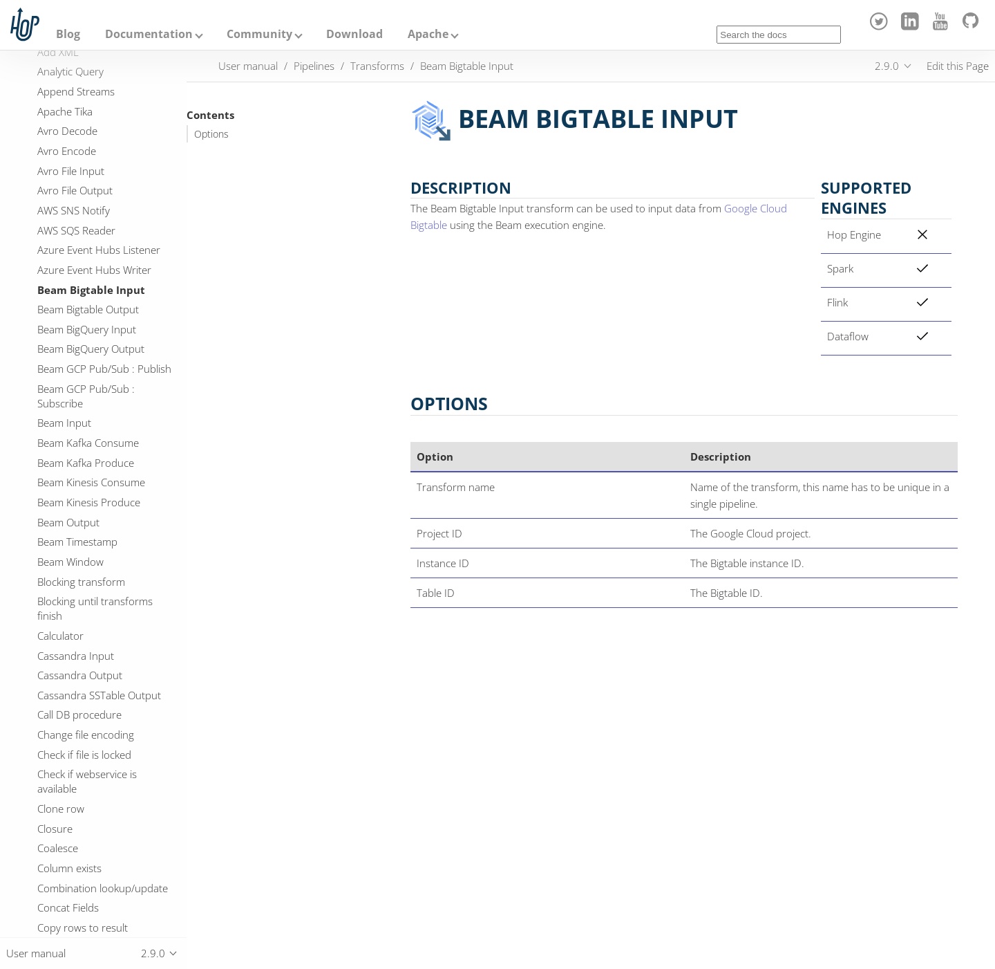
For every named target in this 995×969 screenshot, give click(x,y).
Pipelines (314, 66)
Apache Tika (65, 111)
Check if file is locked (84, 754)
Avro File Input (70, 170)
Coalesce (57, 848)
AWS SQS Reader (76, 230)
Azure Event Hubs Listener (98, 249)
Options (211, 134)
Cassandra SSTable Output (99, 695)
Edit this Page (958, 66)
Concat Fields (68, 907)
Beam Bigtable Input (91, 289)
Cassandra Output (79, 675)
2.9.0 (887, 66)
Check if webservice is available (87, 781)
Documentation (149, 33)
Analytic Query (70, 71)
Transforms (377, 66)
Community (259, 33)
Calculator (60, 635)
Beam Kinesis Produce (88, 502)
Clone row (60, 808)
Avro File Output (75, 190)
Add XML (58, 51)
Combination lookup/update (102, 888)
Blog (68, 33)
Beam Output (68, 522)
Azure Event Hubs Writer (94, 269)
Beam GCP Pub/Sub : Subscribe (86, 396)
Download (354, 33)
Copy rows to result (82, 927)
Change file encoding (85, 734)
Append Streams (76, 91)
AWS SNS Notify (73, 210)
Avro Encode (66, 150)
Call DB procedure (79, 714)
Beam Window (70, 561)
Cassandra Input (75, 655)
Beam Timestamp (77, 541)
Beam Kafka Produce (85, 462)
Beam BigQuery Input (86, 329)
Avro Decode (67, 130)
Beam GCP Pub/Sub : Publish (104, 368)
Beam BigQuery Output (90, 348)
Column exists (69, 868)
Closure (55, 828)
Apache (428, 33)
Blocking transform (81, 581)
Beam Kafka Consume (88, 442)
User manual (248, 66)
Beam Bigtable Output (88, 309)
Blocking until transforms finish (95, 608)
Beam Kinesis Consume (91, 482)
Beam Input (64, 422)
